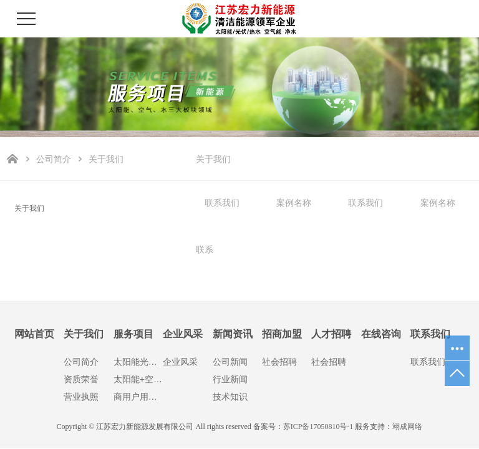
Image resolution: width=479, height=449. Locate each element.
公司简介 (53, 159)
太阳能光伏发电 (138, 362)
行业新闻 (230, 379)
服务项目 (133, 334)
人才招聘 (331, 334)
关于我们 (213, 159)
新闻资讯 (233, 334)
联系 (204, 249)
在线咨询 (381, 334)
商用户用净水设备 (138, 397)
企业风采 (183, 334)
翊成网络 (407, 426)
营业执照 (81, 397)
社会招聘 (279, 362)
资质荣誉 (81, 379)
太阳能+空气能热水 (138, 379)
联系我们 (222, 203)
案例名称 (293, 203)
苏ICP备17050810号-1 (318, 426)
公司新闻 (230, 362)
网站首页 (34, 334)
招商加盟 (282, 334)
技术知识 (230, 397)
